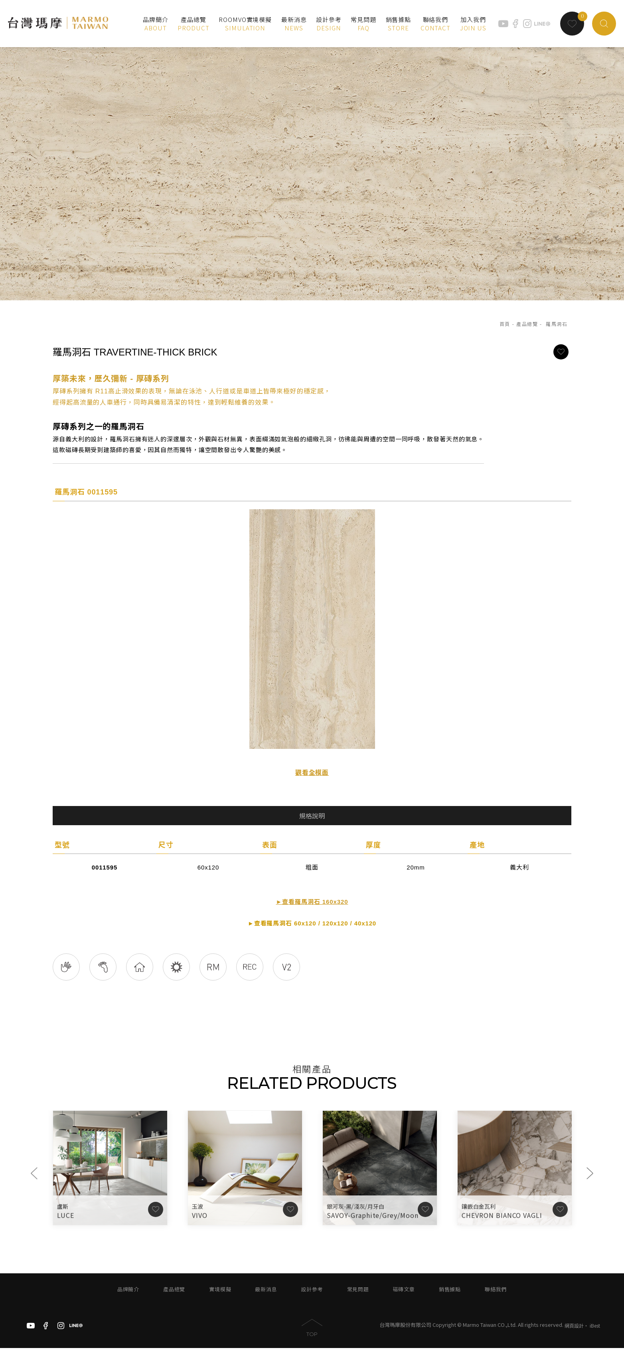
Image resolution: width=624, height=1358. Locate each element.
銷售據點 (450, 1299)
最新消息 (266, 1299)
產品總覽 (527, 324)
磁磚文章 (404, 1299)
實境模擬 (220, 1299)
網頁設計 (574, 1335)
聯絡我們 (496, 1299)
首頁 (505, 324)
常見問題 (358, 1299)
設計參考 (312, 1299)
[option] (312, 170)
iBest (595, 1335)
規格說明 (312, 816)
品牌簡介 (128, 1299)
